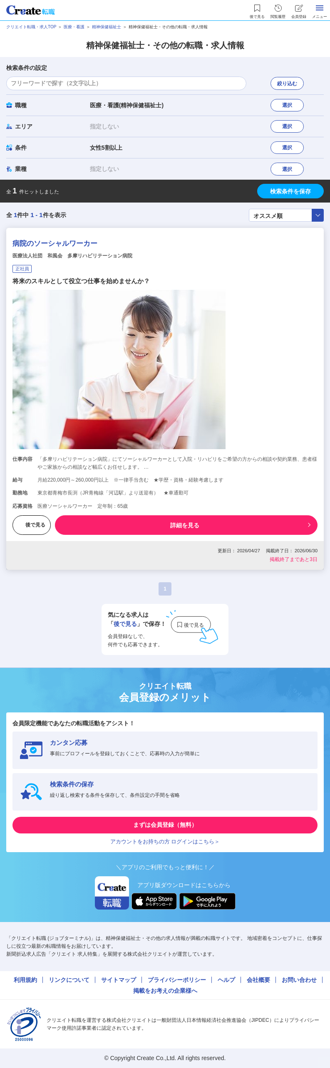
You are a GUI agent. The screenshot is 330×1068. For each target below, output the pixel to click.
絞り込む (287, 84)
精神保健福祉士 (106, 27)
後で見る (31, 525)
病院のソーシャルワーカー (54, 243)
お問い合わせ (299, 980)
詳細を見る (184, 525)
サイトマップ (118, 980)
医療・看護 (74, 27)
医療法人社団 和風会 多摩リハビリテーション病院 (72, 256)
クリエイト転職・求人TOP (31, 27)
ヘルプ (226, 980)
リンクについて (69, 980)
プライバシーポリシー (177, 980)
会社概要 (258, 980)
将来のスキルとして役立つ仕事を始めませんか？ (81, 280)
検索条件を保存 (290, 191)
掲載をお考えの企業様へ (165, 990)
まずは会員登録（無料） (165, 824)
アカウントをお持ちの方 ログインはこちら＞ (165, 841)
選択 (287, 105)
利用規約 (25, 980)
